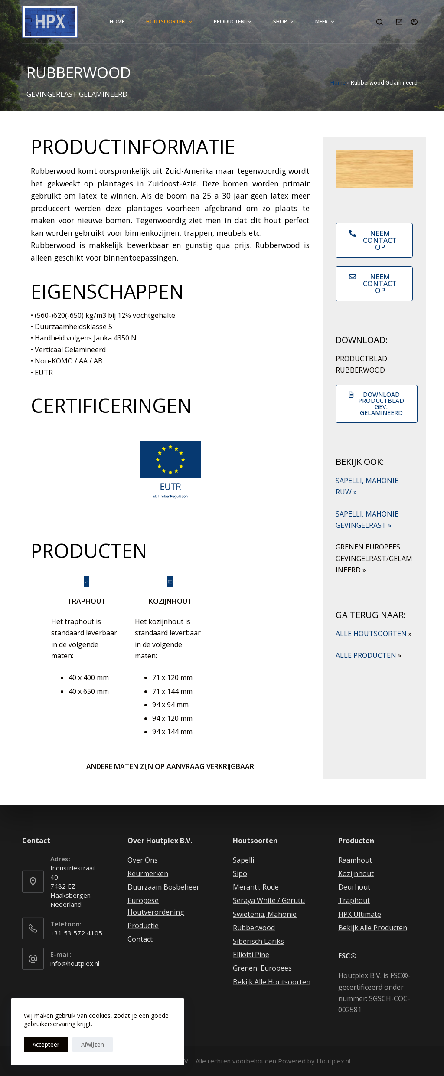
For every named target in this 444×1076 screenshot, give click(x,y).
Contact (140, 939)
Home (117, 21)
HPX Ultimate (359, 914)
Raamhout (355, 860)
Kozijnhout (356, 873)
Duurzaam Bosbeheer (163, 887)
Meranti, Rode (256, 887)
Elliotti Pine (251, 954)
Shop (284, 22)
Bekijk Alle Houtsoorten (271, 981)
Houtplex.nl (333, 1060)
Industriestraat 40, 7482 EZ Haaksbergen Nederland (72, 886)
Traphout (354, 900)
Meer (325, 22)
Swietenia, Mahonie (265, 914)
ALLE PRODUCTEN (369, 655)
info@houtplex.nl (74, 963)
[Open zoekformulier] (379, 22)
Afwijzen (92, 1044)
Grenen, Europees (262, 968)
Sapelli (243, 860)
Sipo (240, 873)
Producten (233, 22)
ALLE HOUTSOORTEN (374, 633)
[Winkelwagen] (399, 22)
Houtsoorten (170, 22)
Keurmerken (147, 873)
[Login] (414, 22)
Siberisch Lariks (258, 941)
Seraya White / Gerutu (269, 900)
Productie (143, 925)
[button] (374, 240)
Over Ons (142, 860)
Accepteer (46, 1044)
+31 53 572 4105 (76, 933)
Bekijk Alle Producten (372, 927)
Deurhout (354, 887)
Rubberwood (254, 927)
